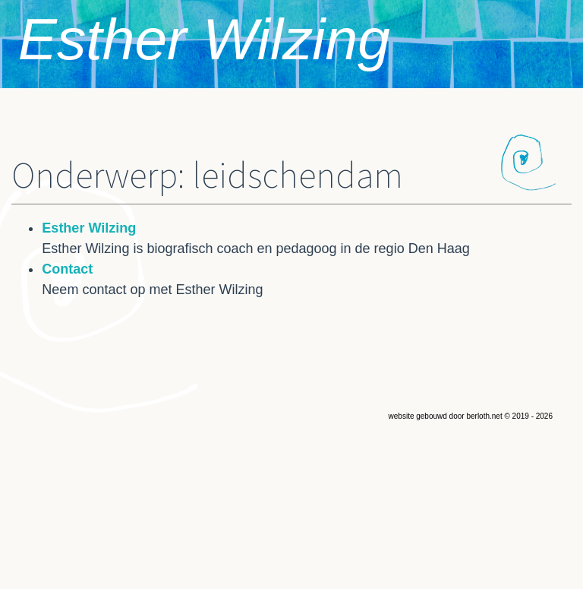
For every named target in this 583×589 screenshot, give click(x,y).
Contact (67, 269)
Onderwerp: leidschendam (207, 176)
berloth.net (484, 416)
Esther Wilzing (204, 38)
